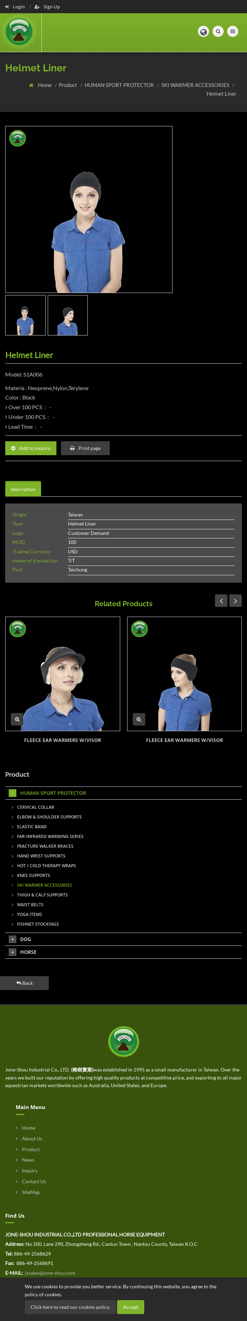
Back (24, 983)
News (25, 1160)
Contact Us (31, 1181)
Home (45, 85)
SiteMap (28, 1192)
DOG (20, 939)
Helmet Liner (222, 93)
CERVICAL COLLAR (33, 807)
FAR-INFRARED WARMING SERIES (48, 836)
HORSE (23, 952)
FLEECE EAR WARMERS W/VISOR (62, 740)
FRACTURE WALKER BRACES (43, 846)
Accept (130, 1307)
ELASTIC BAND (29, 827)
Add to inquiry (31, 448)
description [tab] (23, 489)
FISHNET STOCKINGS (35, 924)
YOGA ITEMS (27, 914)
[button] (203, 31)
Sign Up (47, 6)
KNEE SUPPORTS (31, 875)
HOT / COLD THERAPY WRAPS (44, 866)
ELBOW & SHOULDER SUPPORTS (47, 817)
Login (15, 6)
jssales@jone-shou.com (49, 1273)
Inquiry (27, 1170)
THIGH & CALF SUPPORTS (40, 895)
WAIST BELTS (28, 905)
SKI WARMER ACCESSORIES (195, 85)
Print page (85, 448)
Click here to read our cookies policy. (70, 1307)
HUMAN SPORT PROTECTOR (120, 85)
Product (68, 85)
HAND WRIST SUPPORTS (38, 856)
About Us (29, 1138)
